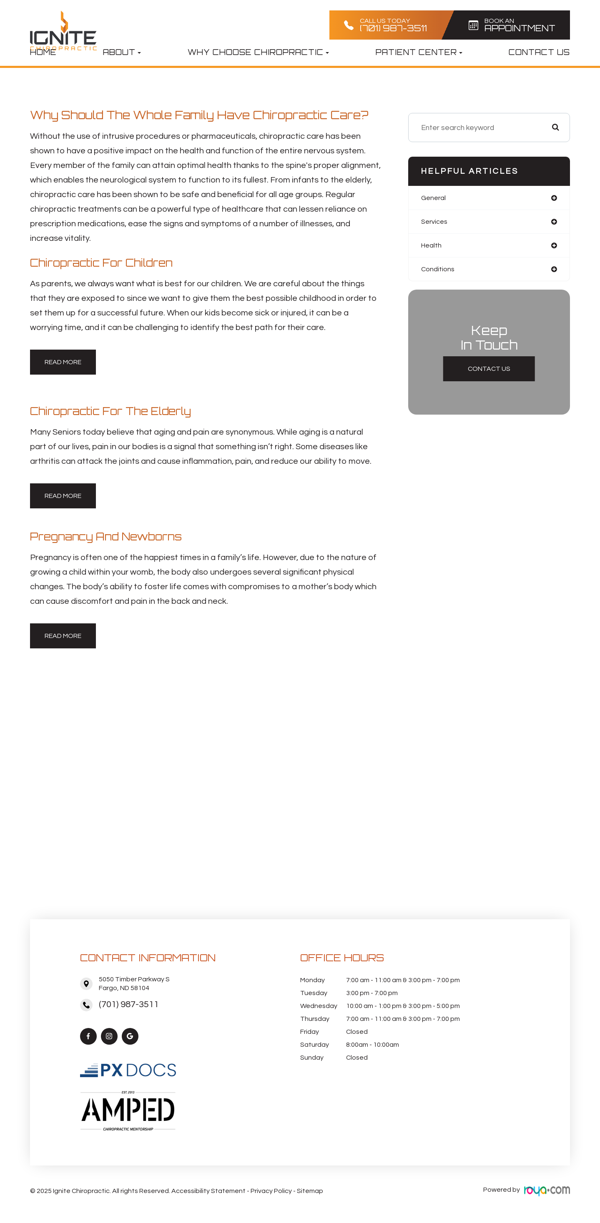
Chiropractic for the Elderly (116, 411)
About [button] (122, 52)
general (434, 198)
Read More (63, 362)
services (435, 223)
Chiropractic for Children (106, 262)
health (432, 247)
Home (43, 52)
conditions (439, 272)
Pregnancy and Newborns (111, 536)
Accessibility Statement (208, 1189)
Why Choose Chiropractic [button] (258, 52)
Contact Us (539, 52)
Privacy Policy (271, 1189)
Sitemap (310, 1189)
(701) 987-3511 (129, 1004)
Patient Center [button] (419, 52)
